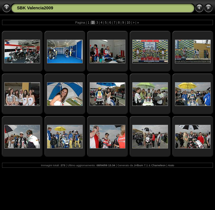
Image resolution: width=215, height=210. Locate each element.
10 (128, 22)
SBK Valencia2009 (35, 8)
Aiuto (171, 165)
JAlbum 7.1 (141, 165)
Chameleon (158, 165)
